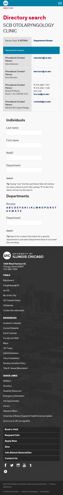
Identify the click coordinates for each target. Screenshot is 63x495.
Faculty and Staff (10, 338)
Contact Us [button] (11, 458)
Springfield (44, 491)
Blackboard (8, 280)
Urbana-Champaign (29, 491)
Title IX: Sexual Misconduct (15, 368)
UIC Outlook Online (11, 300)
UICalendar (8, 305)
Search (9, 178)
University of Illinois (10, 491)
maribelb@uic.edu (42, 101)
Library (6, 406)
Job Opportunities (11, 401)
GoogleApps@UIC (11, 285)
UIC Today (7, 348)
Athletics (7, 381)
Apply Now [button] (11, 441)
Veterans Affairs (10, 411)
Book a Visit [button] (11, 429)
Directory (8, 8)
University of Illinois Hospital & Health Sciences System (27, 416)
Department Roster (43, 40)
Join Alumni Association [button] (18, 452)
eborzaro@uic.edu (42, 71)
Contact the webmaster (13, 310)
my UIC (6, 290)
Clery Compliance (11, 358)
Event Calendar (10, 333)
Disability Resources (12, 391)
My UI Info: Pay (9, 295)
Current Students (11, 328)
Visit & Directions (10, 353)
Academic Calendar (12, 323)
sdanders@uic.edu (43, 58)
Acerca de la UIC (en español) (16, 421)
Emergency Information (13, 396)
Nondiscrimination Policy (14, 363)
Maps (5, 343)
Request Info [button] (12, 435)
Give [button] (7, 446)
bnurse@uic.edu (41, 94)
